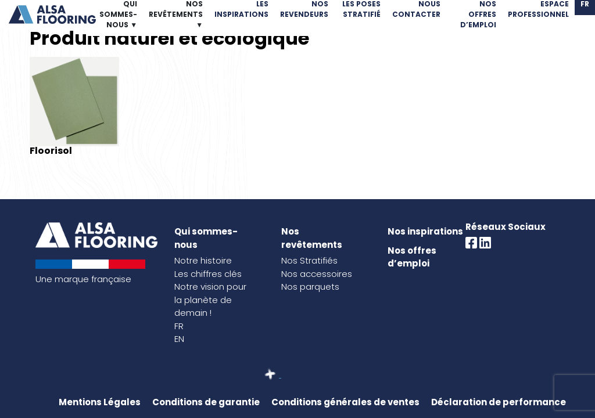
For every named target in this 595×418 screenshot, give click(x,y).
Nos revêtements (311, 238)
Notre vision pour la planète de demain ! (210, 299)
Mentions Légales (100, 402)
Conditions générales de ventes (345, 402)
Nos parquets (310, 286)
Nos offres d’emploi (412, 257)
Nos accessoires (316, 274)
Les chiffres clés (208, 274)
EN (179, 339)
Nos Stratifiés (309, 260)
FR (179, 326)
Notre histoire (203, 260)
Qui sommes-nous (206, 238)
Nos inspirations (425, 231)
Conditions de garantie (206, 402)
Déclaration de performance (498, 402)
